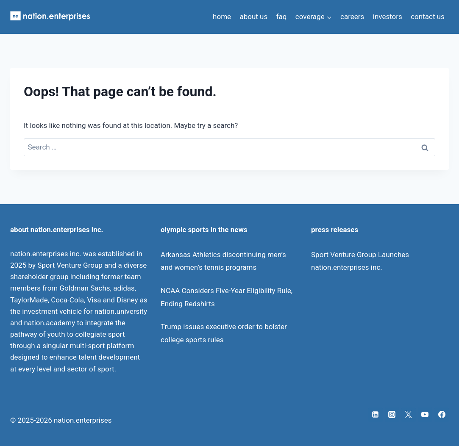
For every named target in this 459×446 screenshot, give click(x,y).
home (222, 16)
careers (352, 16)
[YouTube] (425, 414)
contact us (428, 16)
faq (281, 16)
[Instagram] (392, 414)
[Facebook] (441, 414)
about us (253, 16)
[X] (408, 414)
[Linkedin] (375, 414)
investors (387, 16)
